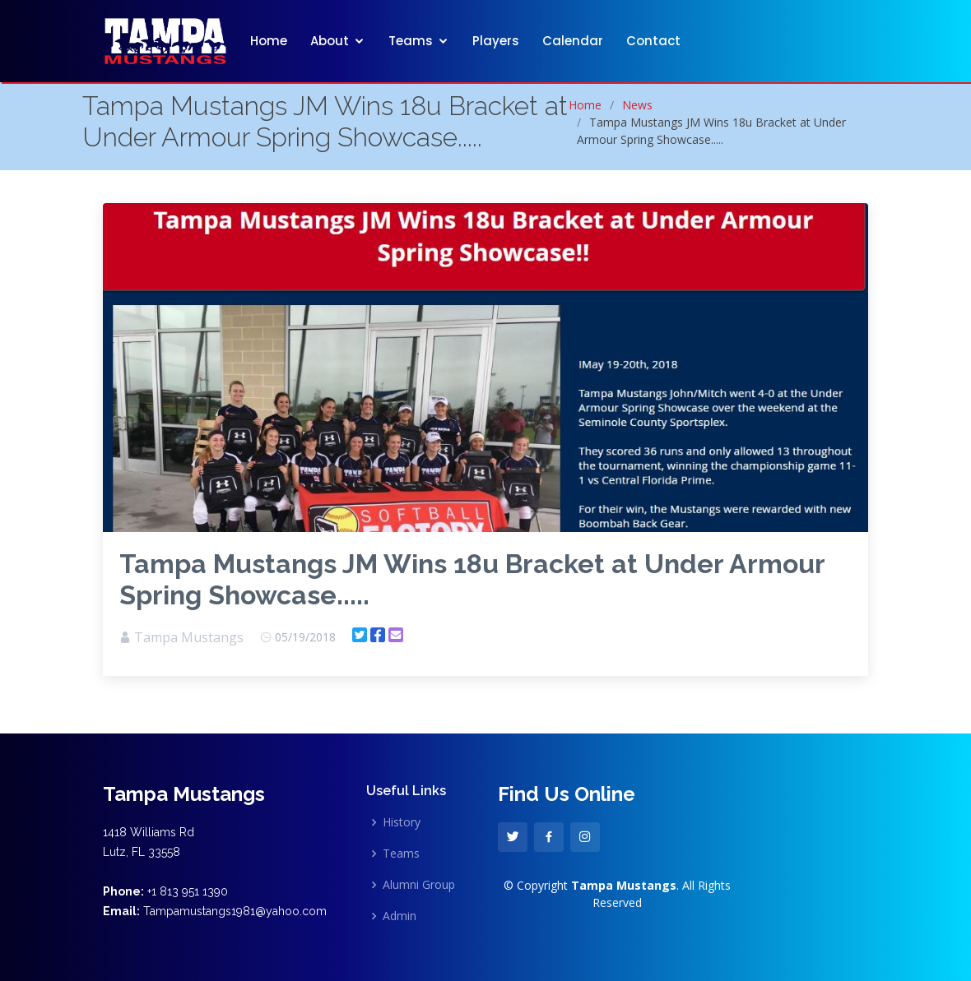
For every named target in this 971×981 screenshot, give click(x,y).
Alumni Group (419, 885)
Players (495, 40)
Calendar (572, 40)
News (637, 105)
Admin (399, 916)
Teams (410, 40)
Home (268, 40)
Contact (653, 40)
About (329, 40)
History (401, 822)
